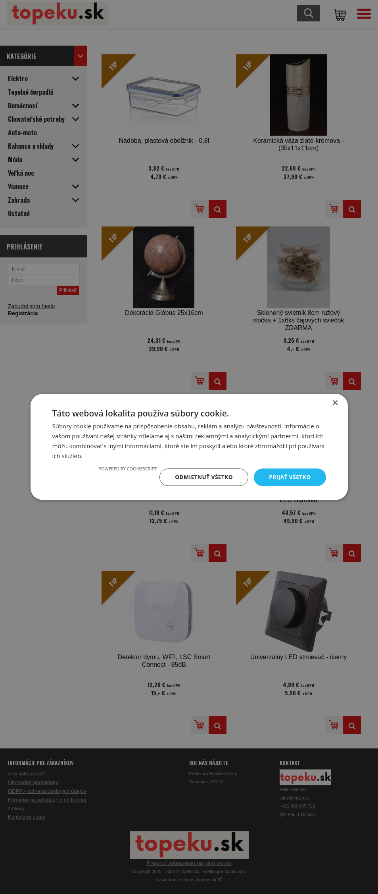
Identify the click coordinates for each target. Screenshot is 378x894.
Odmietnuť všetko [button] (202, 477)
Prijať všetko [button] (289, 477)
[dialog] (189, 447)
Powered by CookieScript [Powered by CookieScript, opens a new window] (126, 469)
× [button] (335, 403)
